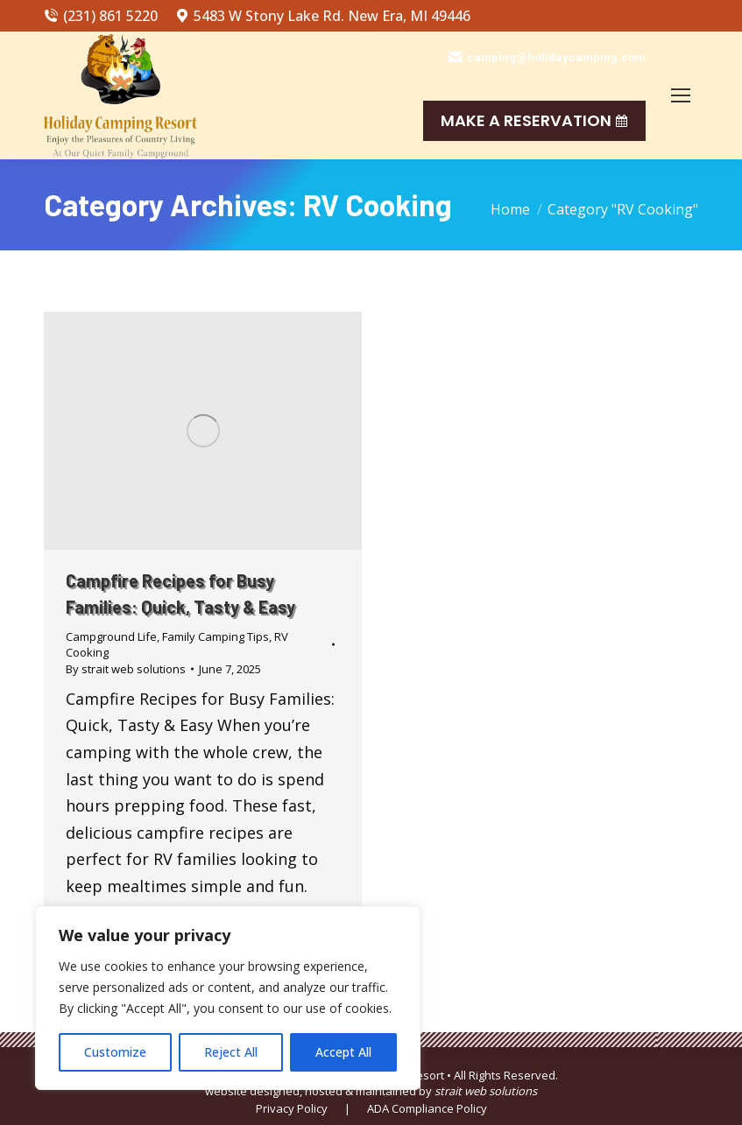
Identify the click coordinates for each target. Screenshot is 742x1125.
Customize (115, 1052)
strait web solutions (486, 1091)
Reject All (231, 1052)
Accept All (343, 1052)
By (126, 669)
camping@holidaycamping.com (547, 57)
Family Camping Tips (215, 636)
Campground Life (111, 636)
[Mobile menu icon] (680, 95)
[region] (227, 998)
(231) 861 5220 (101, 15)
